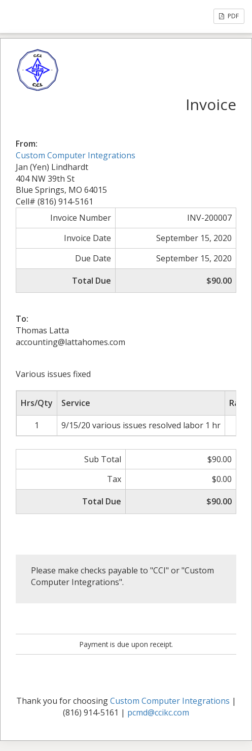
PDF (229, 16)
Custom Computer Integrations (75, 155)
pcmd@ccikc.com (158, 712)
